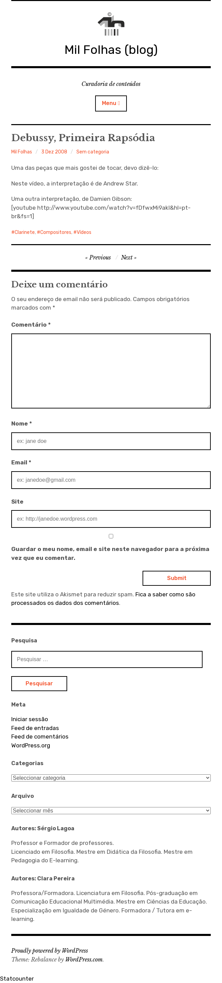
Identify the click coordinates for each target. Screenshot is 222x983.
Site (17, 501)
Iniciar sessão (29, 719)
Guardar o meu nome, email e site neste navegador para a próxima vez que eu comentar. (110, 553)
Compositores (55, 232)
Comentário (31, 324)
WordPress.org (30, 745)
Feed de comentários (40, 736)
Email (21, 462)
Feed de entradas (35, 728)
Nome (21, 423)
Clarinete (25, 232)
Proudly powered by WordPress (49, 950)
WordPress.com (84, 959)
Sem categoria (92, 152)
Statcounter (17, 978)
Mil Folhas (21, 152)
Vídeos (84, 232)
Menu (109, 103)
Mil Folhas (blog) (111, 49)
